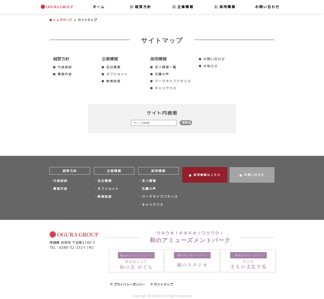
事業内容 (65, 74)
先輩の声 (162, 74)
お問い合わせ (267, 6)
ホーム (99, 6)
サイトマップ (163, 280)
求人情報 (149, 180)
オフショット (117, 74)
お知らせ (210, 66)
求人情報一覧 (165, 67)
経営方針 (143, 6)
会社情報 (113, 67)
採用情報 (227, 6)
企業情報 (185, 6)
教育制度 (113, 81)
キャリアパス (165, 88)
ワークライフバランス (173, 81)
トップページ (62, 20)
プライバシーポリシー (129, 280)
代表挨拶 (65, 67)
